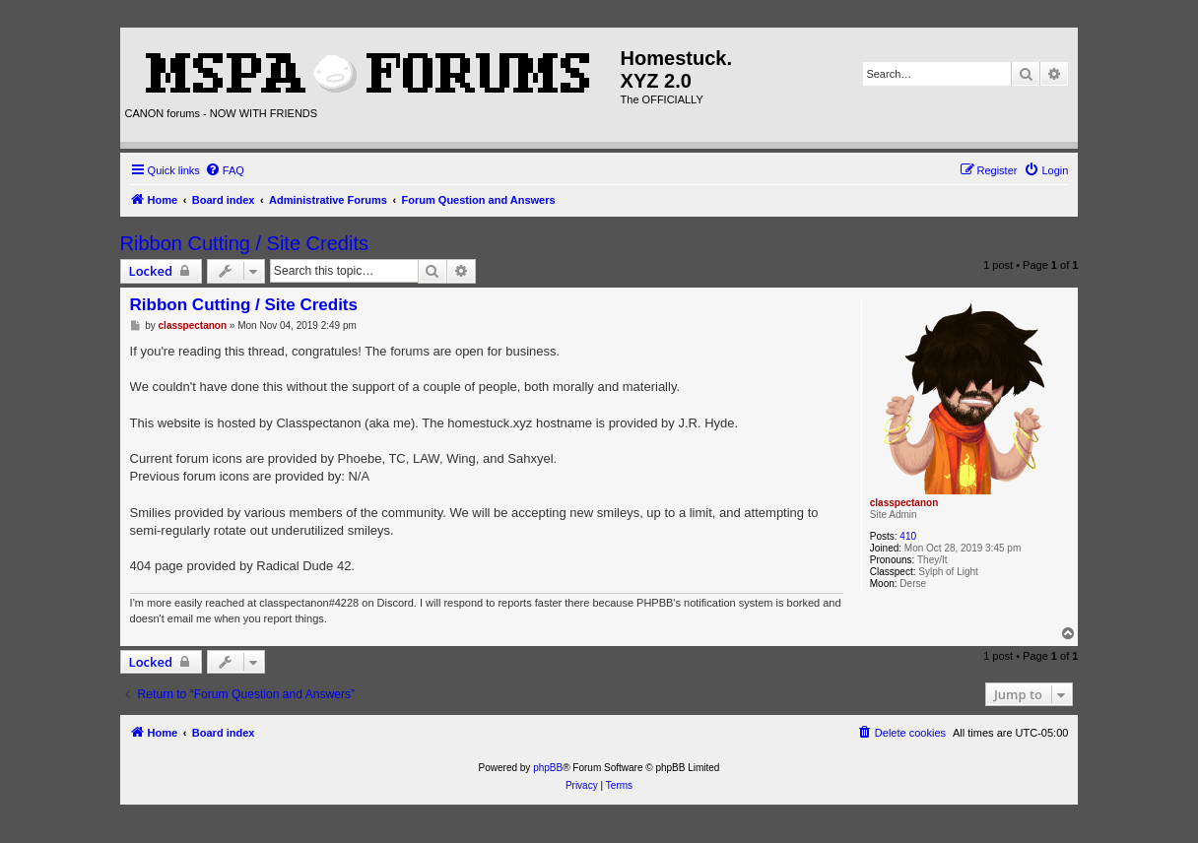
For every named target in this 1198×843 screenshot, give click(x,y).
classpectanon (904, 502)
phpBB (548, 767)
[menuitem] (224, 170)
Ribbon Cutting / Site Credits (244, 243)
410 (907, 536)
